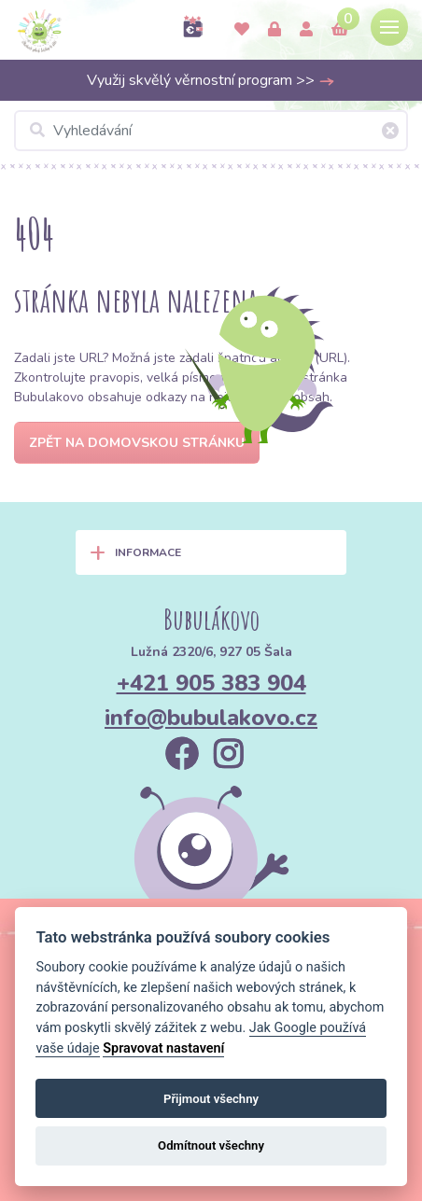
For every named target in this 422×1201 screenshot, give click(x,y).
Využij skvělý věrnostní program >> (211, 80)
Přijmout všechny (211, 1099)
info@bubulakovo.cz (211, 718)
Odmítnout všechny (211, 1145)
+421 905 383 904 (211, 683)
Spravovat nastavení (163, 1048)
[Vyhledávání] (211, 130)
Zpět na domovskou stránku (137, 443)
